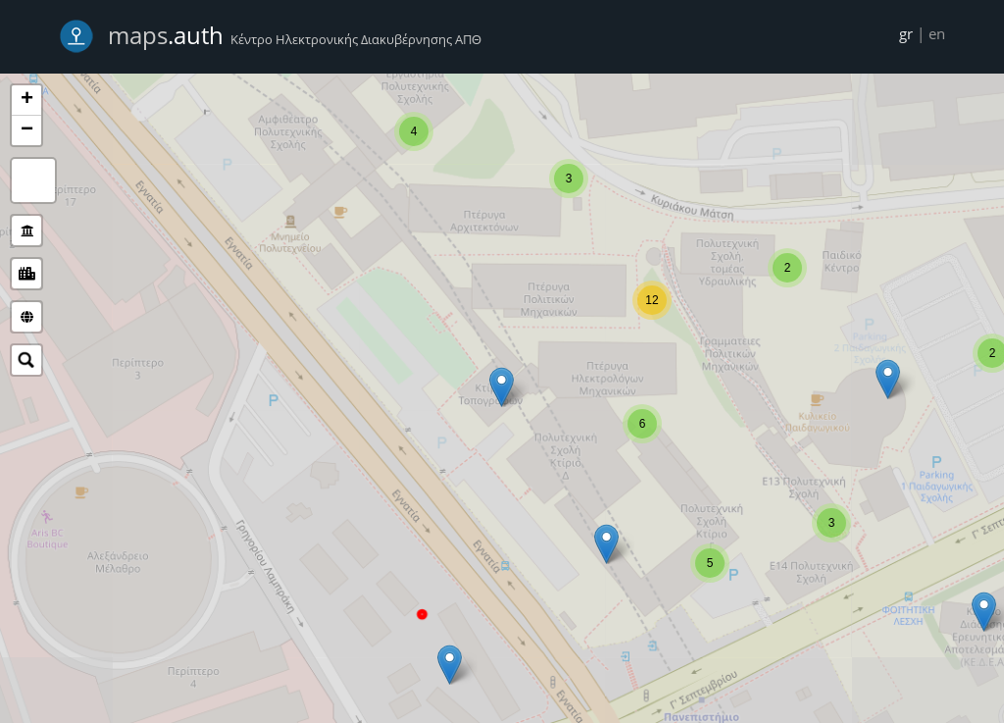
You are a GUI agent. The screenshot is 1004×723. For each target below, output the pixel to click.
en (937, 33)
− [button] (27, 130)
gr (906, 33)
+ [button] (27, 100)
